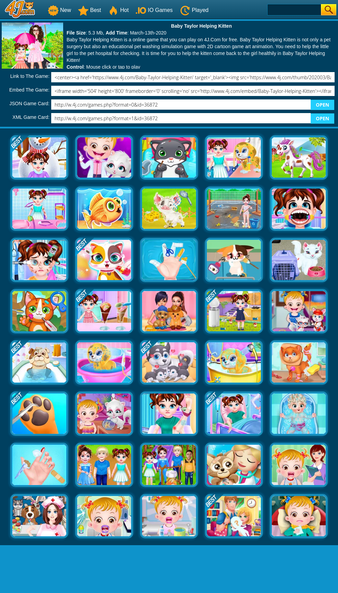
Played (194, 10)
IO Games (154, 10)
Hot (118, 10)
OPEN (322, 104)
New (59, 10)
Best (89, 10)
